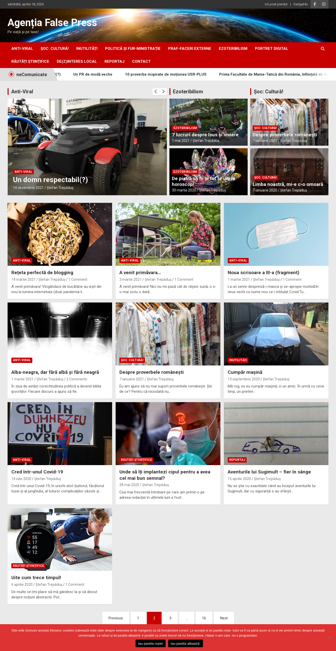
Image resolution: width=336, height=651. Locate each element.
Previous (116, 618)
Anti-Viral (22, 92)
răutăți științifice (30, 61)
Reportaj (114, 61)
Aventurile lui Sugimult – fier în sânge (269, 472)
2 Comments (76, 379)
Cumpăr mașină (245, 372)
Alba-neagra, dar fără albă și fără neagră (55, 372)
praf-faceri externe (189, 48)
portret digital (271, 48)
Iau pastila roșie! (150, 643)
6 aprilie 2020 (22, 584)
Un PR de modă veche (99, 74)
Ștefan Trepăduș (60, 188)
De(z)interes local (77, 61)
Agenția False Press (52, 23)
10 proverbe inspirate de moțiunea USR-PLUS (173, 74)
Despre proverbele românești (285, 135)
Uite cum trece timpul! (36, 577)
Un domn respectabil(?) (50, 180)
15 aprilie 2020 (239, 479)
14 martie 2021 (23, 279)
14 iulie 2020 (21, 479)
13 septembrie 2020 (244, 379)
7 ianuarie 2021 (265, 141)
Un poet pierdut (276, 4)
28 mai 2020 (129, 485)
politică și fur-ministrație (133, 48)
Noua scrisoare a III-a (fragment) (263, 272)
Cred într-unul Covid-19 (37, 472)
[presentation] (156, 91)
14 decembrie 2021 (28, 188)
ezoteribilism (233, 48)
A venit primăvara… (140, 272)
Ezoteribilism (188, 92)
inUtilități (86, 48)
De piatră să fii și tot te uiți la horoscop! (203, 181)
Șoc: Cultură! (55, 48)
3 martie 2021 (130, 279)
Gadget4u (300, 4)
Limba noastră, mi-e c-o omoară (288, 184)
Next (224, 618)
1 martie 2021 (239, 279)
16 (204, 618)
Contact (141, 61)
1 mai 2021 (181, 141)
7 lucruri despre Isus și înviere (205, 135)
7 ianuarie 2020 (265, 190)
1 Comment (77, 279)
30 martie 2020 (184, 190)
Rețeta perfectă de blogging (42, 272)
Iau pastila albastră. (185, 643)
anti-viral (22, 48)
